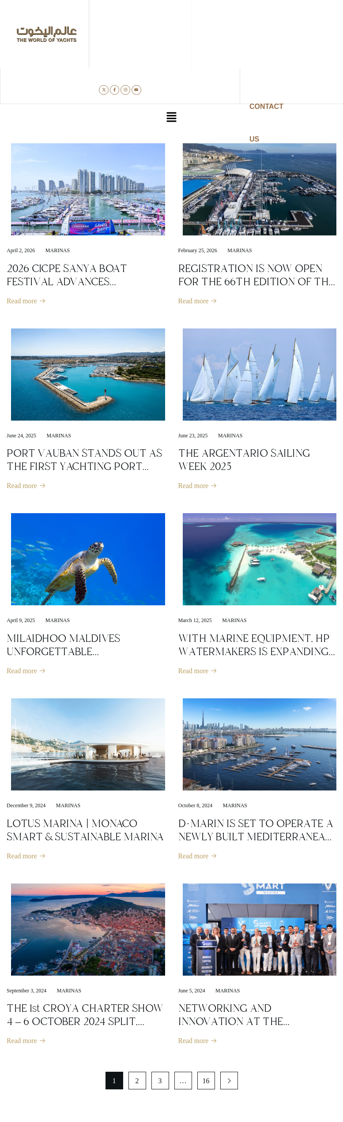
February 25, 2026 (197, 250)
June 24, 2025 (21, 436)
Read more (26, 301)
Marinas (57, 250)
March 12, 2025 (195, 621)
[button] (171, 118)
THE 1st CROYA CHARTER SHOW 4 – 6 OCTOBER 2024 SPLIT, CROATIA (85, 1023)
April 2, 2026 (21, 250)
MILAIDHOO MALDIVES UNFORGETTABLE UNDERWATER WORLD (63, 652)
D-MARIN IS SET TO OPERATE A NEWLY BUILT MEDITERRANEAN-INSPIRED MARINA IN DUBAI (257, 838)
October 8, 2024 (195, 807)
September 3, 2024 (26, 992)
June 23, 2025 (193, 436)
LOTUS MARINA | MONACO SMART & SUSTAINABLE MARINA (85, 831)
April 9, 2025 (21, 621)
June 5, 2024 (191, 992)
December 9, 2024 (26, 807)
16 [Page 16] (206, 1083)
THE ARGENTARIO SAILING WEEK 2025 (244, 460)
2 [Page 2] (137, 1083)
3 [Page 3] (160, 1083)
